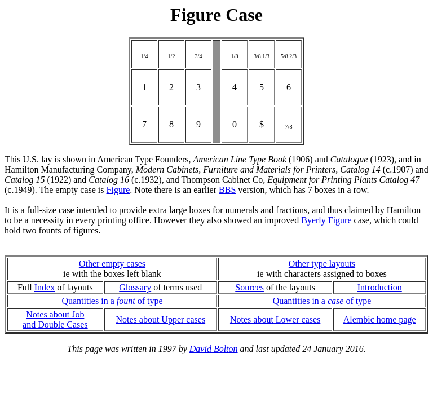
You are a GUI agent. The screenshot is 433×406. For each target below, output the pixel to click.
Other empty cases (112, 263)
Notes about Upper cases (160, 319)
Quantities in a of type (111, 301)
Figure (118, 190)
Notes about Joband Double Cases (55, 319)
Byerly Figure (326, 220)
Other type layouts (322, 263)
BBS (227, 190)
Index (44, 287)
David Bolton (213, 349)
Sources (249, 287)
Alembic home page (379, 319)
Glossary (135, 287)
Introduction (379, 287)
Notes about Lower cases (275, 319)
